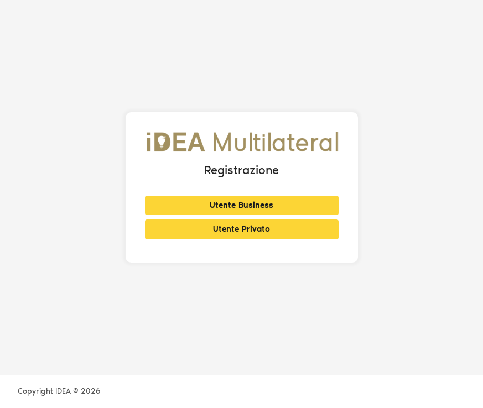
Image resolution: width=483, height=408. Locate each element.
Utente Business (241, 205)
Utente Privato (241, 229)
